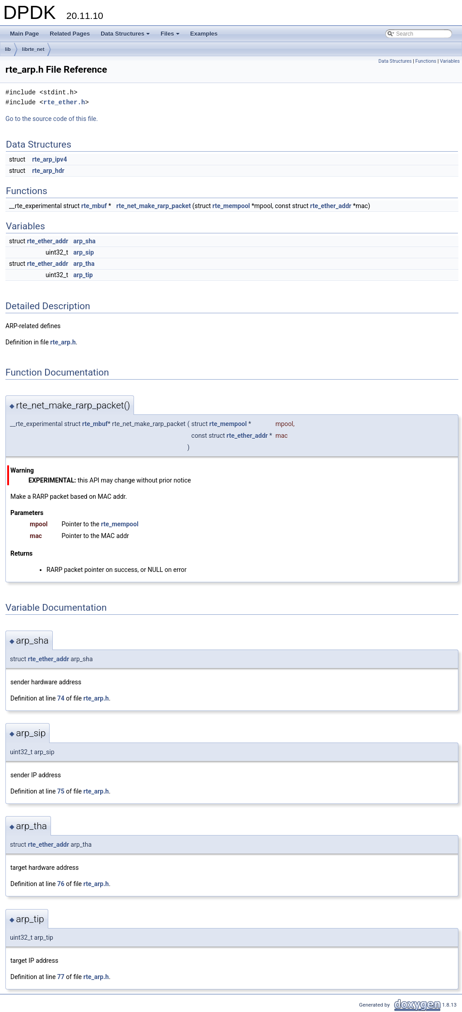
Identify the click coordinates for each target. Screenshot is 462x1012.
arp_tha (84, 263)
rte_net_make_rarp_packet (153, 205)
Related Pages (70, 33)
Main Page (24, 33)
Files (171, 36)
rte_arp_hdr (48, 170)
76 (61, 883)
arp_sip (84, 252)
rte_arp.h (62, 342)
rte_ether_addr (330, 205)
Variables (450, 61)
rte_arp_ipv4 (49, 159)
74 (61, 698)
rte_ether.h (64, 102)
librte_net (33, 49)
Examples (204, 33)
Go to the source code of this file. (51, 118)
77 (61, 976)
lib (8, 49)
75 (61, 791)
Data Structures (126, 36)
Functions (425, 61)
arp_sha (85, 241)
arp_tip (83, 275)
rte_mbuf (94, 205)
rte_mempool (231, 205)
